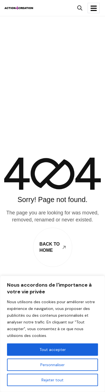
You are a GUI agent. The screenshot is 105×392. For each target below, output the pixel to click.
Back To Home (52, 247)
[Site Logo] (18, 7)
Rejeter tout (52, 379)
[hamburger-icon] (94, 8)
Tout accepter (52, 349)
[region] (52, 334)
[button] (79, 8)
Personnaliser (52, 364)
